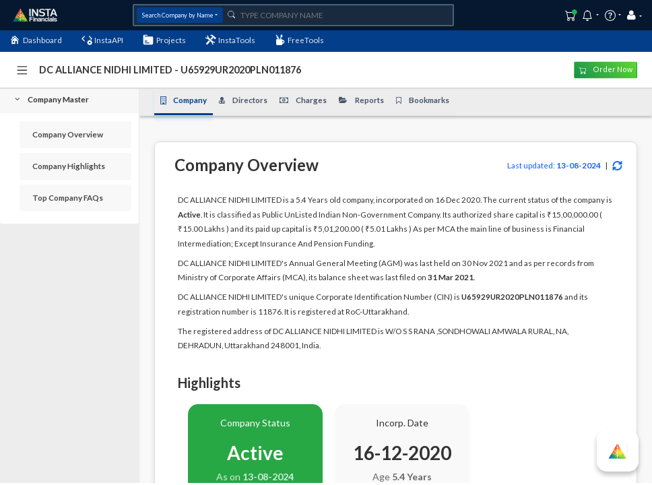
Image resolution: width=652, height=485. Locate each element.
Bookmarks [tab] (422, 100)
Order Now (605, 70)
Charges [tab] (303, 100)
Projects (164, 39)
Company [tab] (183, 100)
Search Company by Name (178, 15)
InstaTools (230, 39)
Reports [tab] (361, 100)
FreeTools (300, 39)
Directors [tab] (243, 100)
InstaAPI (103, 39)
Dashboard (35, 39)
